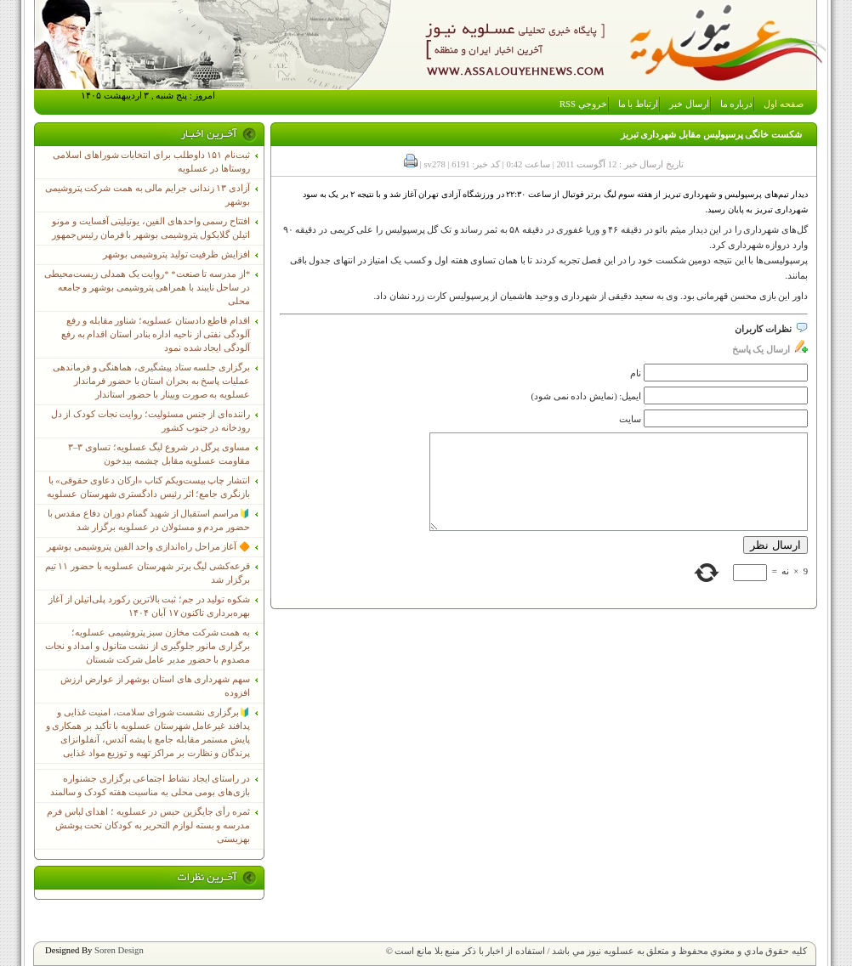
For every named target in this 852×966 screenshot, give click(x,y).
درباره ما (736, 104)
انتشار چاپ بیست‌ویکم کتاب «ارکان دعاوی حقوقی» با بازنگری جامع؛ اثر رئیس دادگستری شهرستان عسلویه (148, 487)
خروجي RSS (583, 104)
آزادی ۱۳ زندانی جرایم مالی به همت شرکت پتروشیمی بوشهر (147, 195)
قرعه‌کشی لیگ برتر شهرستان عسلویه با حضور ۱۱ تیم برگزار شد (147, 573)
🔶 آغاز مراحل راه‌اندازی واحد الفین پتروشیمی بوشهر (148, 546)
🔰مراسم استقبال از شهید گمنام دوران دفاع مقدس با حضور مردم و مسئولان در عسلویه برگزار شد (149, 520)
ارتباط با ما (638, 104)
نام (635, 373)
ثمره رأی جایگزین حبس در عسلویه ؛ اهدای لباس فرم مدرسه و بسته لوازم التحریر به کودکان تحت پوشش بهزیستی (148, 825)
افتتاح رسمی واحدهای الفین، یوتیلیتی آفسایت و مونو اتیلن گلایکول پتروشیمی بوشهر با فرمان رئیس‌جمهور (151, 228)
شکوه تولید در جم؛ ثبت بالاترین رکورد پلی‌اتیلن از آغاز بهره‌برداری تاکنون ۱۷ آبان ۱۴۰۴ (149, 606)
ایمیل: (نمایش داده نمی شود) (586, 396)
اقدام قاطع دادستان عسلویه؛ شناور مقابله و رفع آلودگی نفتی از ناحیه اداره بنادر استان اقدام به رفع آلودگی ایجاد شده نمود (155, 334)
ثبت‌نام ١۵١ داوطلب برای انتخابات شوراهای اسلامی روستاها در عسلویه (151, 161)
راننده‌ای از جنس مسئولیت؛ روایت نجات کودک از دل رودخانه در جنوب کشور (150, 421)
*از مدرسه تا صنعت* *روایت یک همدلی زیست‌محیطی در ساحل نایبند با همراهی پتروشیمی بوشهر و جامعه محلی (147, 287)
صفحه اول (784, 104)
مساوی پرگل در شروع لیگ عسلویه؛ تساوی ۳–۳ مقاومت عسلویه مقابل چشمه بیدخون (159, 454)
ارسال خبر (689, 104)
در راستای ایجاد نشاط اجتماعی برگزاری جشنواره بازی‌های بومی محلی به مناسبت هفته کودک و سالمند (150, 785)
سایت (630, 419)
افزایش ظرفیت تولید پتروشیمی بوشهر (176, 254)
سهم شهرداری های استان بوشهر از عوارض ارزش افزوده (155, 686)
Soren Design (119, 950)
